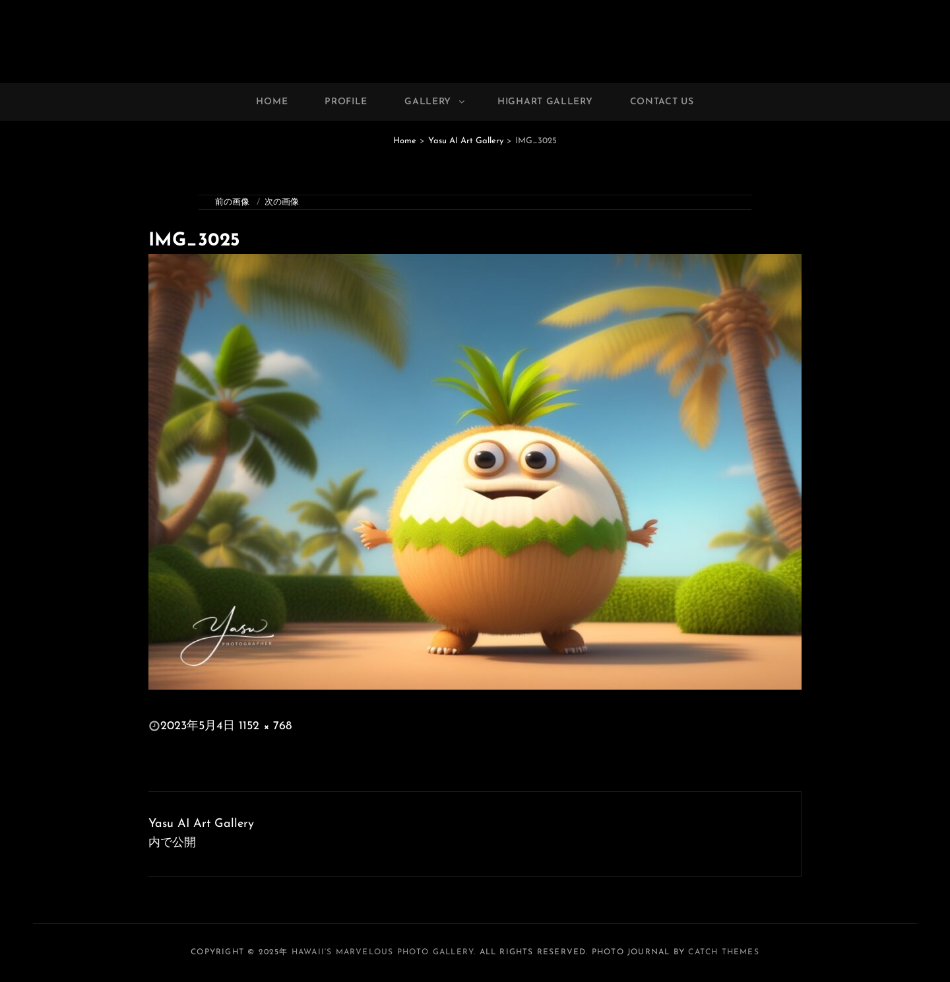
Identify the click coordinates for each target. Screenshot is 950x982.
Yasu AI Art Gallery (465, 141)
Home (272, 102)
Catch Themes (723, 952)
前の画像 (232, 202)
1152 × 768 (265, 726)
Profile (346, 102)
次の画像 (282, 202)
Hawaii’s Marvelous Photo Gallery (383, 952)
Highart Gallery (545, 102)
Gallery (435, 102)
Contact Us (662, 102)
